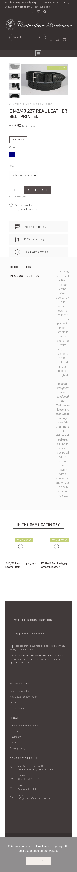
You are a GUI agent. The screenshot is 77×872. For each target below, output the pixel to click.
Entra (13, 702)
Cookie (13, 742)
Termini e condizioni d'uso (24, 725)
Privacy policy (18, 748)
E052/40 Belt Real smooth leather (51, 565)
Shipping (15, 731)
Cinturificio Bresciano (31, 104)
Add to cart (37, 190)
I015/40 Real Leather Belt (12, 565)
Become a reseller (20, 691)
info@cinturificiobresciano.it (34, 798)
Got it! (38, 860)
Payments (15, 737)
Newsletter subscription (23, 696)
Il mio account (17, 708)
